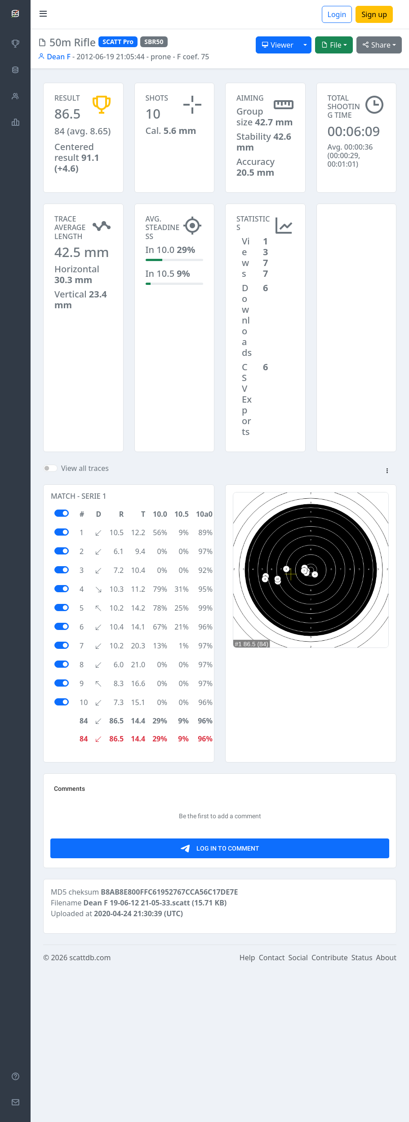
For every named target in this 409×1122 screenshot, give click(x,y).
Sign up (374, 14)
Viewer (277, 45)
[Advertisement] (357, 248)
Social (298, 1109)
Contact (272, 1109)
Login (337, 14)
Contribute (329, 1109)
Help (247, 1109)
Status (362, 1109)
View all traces (85, 468)
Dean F (54, 57)
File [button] (331, 45)
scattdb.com (90, 1109)
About (386, 1109)
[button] (387, 471)
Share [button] (376, 45)
